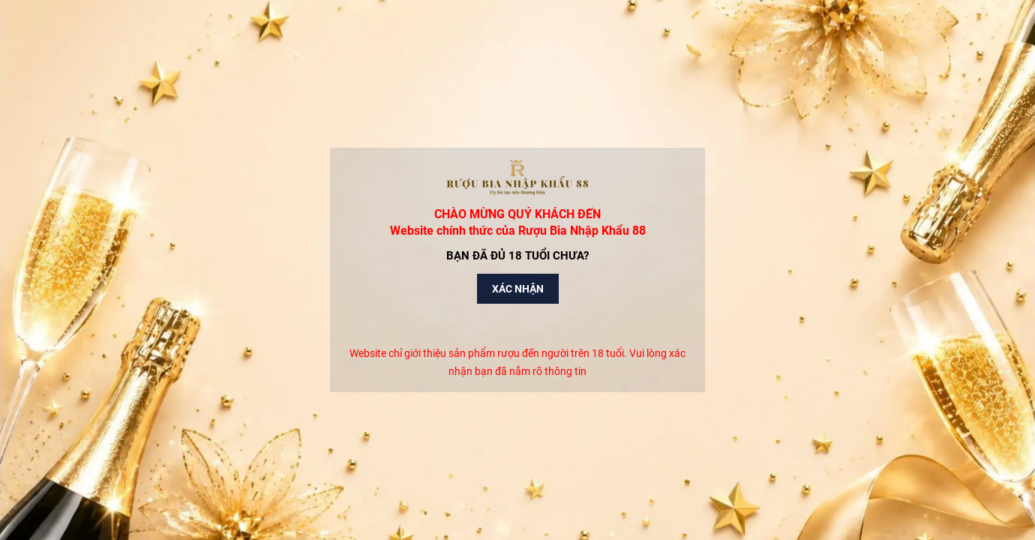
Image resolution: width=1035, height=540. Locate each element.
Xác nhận (518, 289)
